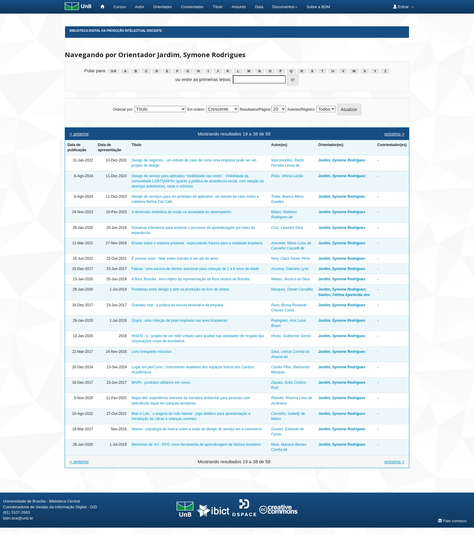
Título (218, 7)
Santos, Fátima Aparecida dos (344, 295)
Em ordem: (196, 109)
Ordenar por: (123, 109)
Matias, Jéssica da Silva (290, 279)
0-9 (113, 71)
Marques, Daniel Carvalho (292, 289)
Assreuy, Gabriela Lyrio (290, 269)
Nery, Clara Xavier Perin (290, 258)
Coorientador (192, 7)
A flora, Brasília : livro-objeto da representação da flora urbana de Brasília (190, 279)
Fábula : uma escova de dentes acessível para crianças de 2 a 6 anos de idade (195, 269)
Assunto (239, 7)
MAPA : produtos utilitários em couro (160, 382)
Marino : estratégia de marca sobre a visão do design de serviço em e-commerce (196, 429)
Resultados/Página (255, 109)
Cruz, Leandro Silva (287, 228)
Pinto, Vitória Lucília (287, 176)
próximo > (394, 133)
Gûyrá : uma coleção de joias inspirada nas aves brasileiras (179, 320)
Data (259, 7)
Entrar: (403, 6)
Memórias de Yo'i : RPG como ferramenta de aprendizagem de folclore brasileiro (196, 444)
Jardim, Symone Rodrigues (341, 160)
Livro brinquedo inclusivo (151, 352)
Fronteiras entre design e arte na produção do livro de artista (180, 289)
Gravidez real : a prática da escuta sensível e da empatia (177, 305)
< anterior (79, 133)
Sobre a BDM (318, 7)
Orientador (162, 7)
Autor (139, 7)
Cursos (119, 7)
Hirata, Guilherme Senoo (291, 336)
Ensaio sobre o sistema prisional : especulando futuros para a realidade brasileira (196, 243)
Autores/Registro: (301, 109)
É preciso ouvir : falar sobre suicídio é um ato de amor (174, 258)
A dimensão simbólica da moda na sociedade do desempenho (181, 212)
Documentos (284, 7)
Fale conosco (452, 520)
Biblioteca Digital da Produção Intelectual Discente (116, 30)
